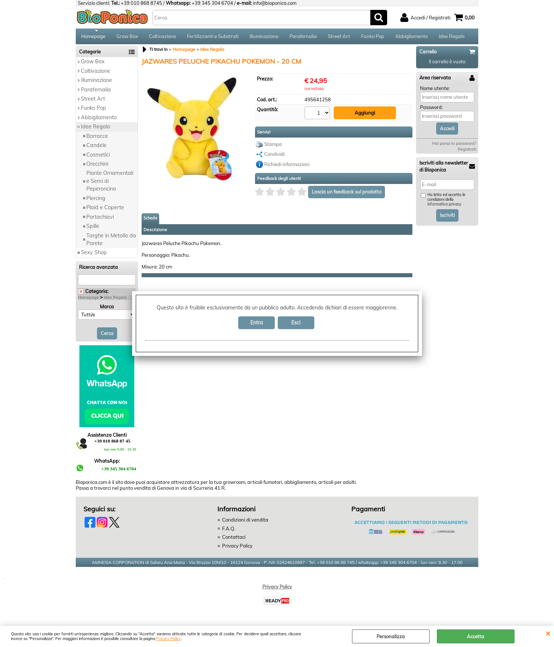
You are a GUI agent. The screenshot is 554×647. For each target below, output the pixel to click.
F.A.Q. (228, 531)
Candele (96, 147)
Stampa (273, 146)
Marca (107, 309)
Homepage (93, 37)
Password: (431, 110)
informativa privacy (444, 206)
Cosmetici (98, 157)
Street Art (339, 37)
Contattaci (234, 539)
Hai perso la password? (454, 145)
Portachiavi (100, 219)
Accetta (475, 636)
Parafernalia (303, 37)
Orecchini (97, 166)
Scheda (150, 219)
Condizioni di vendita (245, 522)
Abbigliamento (411, 37)
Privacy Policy (168, 638)
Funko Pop (372, 37)
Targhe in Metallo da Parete (111, 241)
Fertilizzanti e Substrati (213, 37)
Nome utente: (435, 90)
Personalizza (391, 636)
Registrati (467, 151)
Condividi (274, 156)
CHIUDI (548, 633)
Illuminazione (264, 37)
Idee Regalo (451, 37)
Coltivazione (162, 37)
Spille (92, 228)
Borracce (97, 138)
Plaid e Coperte (105, 210)
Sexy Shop (94, 255)
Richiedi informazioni (287, 166)
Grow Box (127, 37)
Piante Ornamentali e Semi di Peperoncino (109, 183)
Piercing (95, 200)
